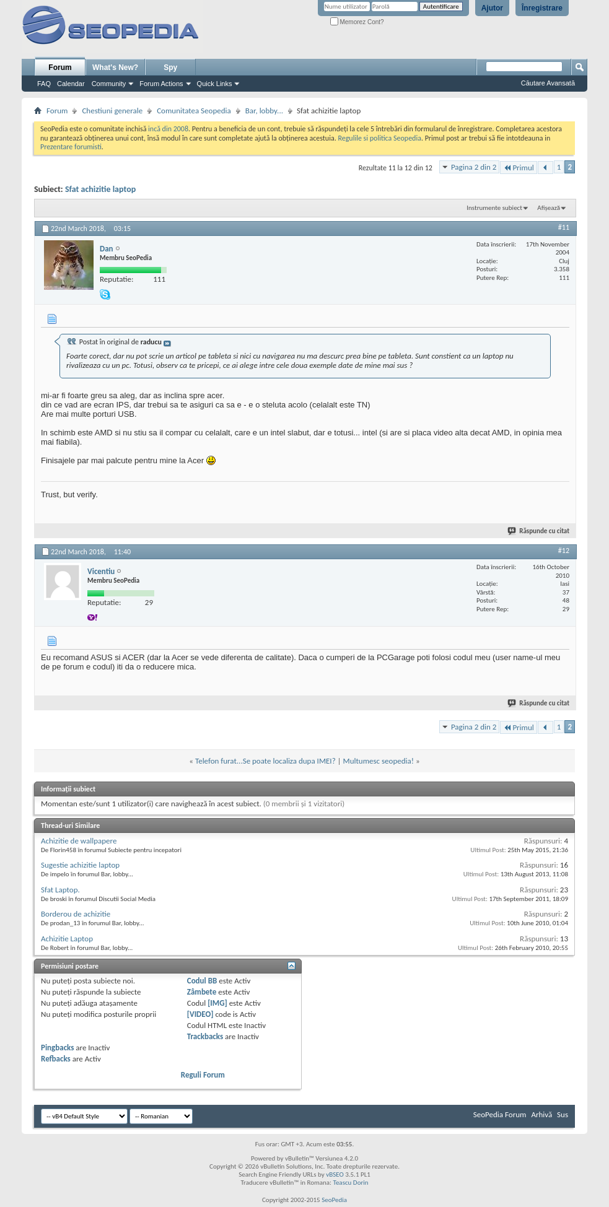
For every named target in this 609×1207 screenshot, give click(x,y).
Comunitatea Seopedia (194, 110)
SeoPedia (334, 1200)
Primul (518, 167)
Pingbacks (57, 1047)
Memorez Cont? (357, 22)
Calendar (71, 83)
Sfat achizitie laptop (100, 189)
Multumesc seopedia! (378, 760)
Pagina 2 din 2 (473, 167)
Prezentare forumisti (71, 146)
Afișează (548, 208)
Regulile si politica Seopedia (379, 138)
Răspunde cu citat (539, 531)
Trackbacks (205, 1036)
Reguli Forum (203, 1074)
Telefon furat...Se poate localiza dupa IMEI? (265, 760)
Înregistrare (542, 8)
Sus (562, 1114)
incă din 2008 (168, 128)
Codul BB (202, 980)
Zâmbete (201, 991)
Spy (170, 67)
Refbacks (56, 1058)
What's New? (115, 67)
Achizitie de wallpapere (78, 840)
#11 (563, 227)
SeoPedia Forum (500, 1114)
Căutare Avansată (548, 83)
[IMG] (217, 1003)
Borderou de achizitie (75, 913)
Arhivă (541, 1114)
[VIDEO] (200, 1014)
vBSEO (335, 1174)
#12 (563, 550)
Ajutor (492, 8)
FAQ (44, 83)
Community (109, 83)
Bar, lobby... (264, 110)
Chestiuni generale (112, 110)
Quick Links (214, 83)
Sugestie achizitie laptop (80, 864)
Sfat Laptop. (60, 889)
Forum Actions (161, 83)
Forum (59, 67)
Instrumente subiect (494, 208)
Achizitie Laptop (67, 938)
